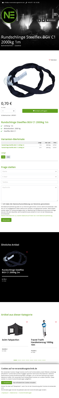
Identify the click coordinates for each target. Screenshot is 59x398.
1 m (3, 157)
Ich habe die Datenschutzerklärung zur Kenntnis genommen (25, 204)
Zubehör (18, 45)
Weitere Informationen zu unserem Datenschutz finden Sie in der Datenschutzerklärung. (27, 215)
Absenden (6, 220)
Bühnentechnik (7, 45)
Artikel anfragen (40, 111)
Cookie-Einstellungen (25, 393)
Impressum (5, 393)
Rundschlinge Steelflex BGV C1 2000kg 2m (13, 147)
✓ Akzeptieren (6, 383)
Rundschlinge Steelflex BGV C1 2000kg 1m (13, 145)
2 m (8, 157)
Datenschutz (13, 393)
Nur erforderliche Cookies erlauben (24, 383)
